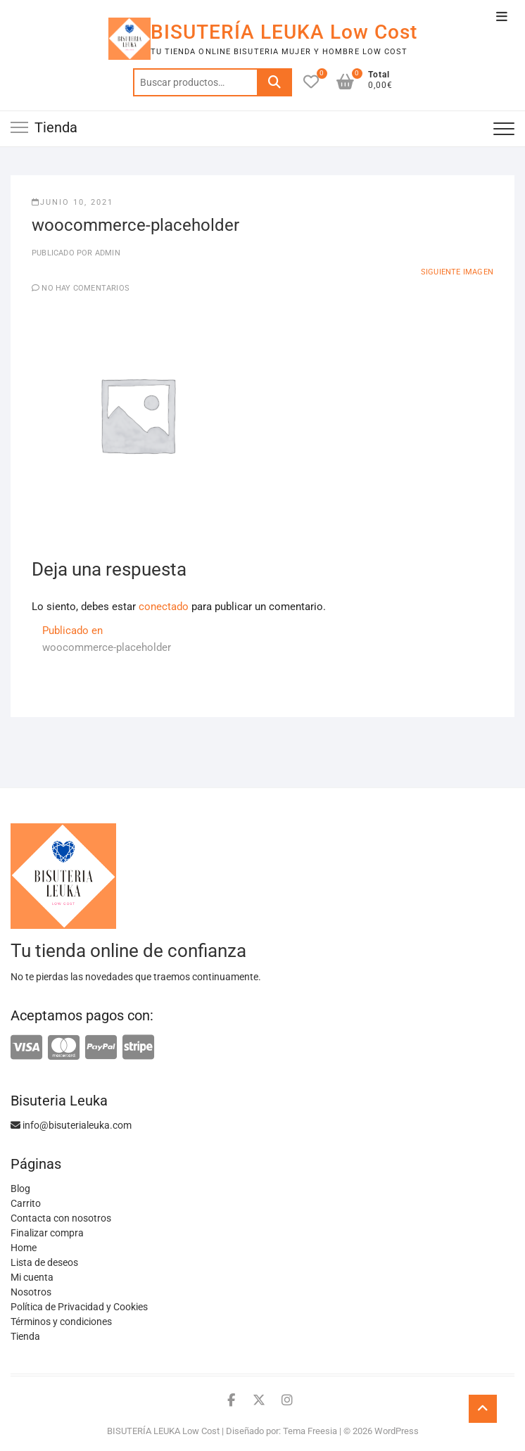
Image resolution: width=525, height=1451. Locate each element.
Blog (20, 1188)
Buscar (274, 82)
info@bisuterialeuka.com (71, 1125)
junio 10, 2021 (72, 202)
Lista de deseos (44, 1262)
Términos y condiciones (61, 1321)
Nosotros (31, 1292)
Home (24, 1247)
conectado (164, 606)
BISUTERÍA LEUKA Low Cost (284, 32)
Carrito (26, 1203)
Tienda (25, 1336)
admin (106, 253)
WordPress (396, 1431)
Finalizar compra (47, 1232)
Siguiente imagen (457, 272)
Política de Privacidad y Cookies (79, 1306)
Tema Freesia (310, 1431)
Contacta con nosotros (61, 1218)
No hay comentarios (85, 288)
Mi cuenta (32, 1277)
